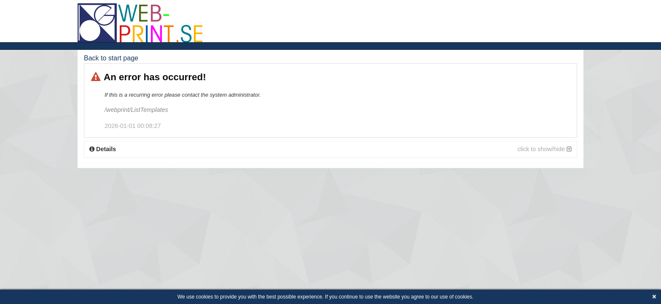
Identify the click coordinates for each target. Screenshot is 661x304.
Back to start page (111, 58)
